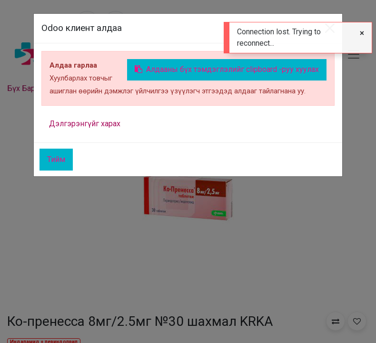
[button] (335, 321)
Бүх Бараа (25, 88)
